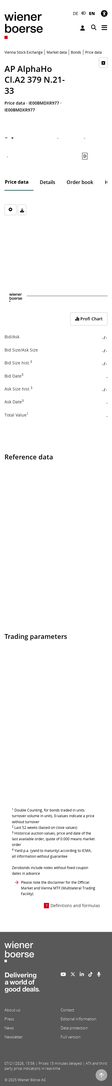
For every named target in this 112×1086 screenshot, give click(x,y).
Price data (17, 182)
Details (47, 182)
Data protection (74, 1028)
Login (82, 28)
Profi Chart (89, 319)
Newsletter (13, 1037)
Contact (67, 1010)
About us (12, 1010)
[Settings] (10, 209)
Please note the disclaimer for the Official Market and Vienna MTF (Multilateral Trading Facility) (58, 888)
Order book (80, 182)
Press (9, 1019)
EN (92, 13)
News (9, 1028)
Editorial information (78, 1019)
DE (75, 13)
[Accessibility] (104, 13)
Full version (71, 1037)
